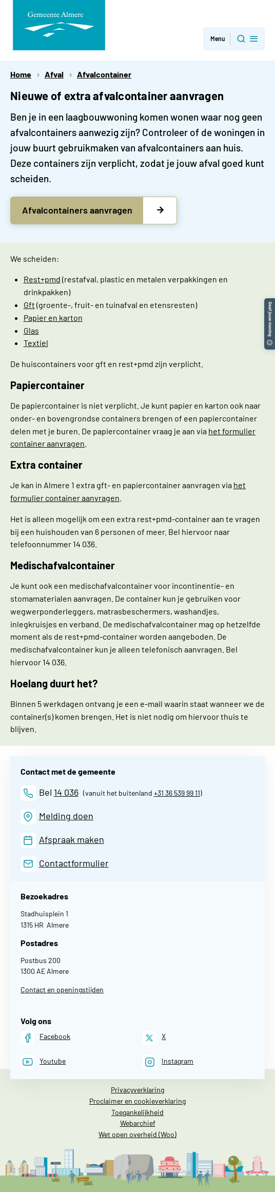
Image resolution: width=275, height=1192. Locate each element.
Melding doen (66, 815)
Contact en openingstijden (62, 989)
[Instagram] (168, 1062)
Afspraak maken (71, 839)
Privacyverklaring (137, 1089)
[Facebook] (45, 1038)
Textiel (36, 343)
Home (20, 74)
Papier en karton (53, 317)
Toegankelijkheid (137, 1112)
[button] (269, 303)
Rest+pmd (42, 279)
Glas (31, 330)
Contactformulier (74, 863)
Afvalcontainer (104, 74)
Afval (54, 74)
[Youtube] (43, 1062)
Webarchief (137, 1123)
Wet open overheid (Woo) (137, 1134)
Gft (29, 305)
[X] (154, 1038)
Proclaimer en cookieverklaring (137, 1101)
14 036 (66, 792)
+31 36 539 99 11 (177, 793)
